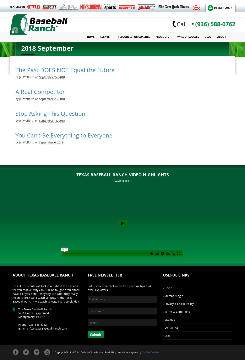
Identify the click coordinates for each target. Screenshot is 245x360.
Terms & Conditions (177, 312)
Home (91, 37)
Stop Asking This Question (50, 113)
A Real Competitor (40, 92)
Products (163, 37)
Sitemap (170, 319)
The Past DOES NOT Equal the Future (65, 70)
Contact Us (171, 327)
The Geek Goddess (150, 352)
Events (106, 37)
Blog (208, 37)
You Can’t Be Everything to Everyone (63, 135)
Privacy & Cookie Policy (179, 304)
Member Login (174, 296)
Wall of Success (188, 37)
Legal (168, 335)
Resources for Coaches (134, 37)
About (223, 37)
